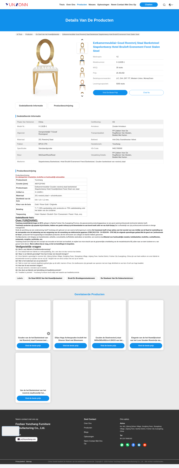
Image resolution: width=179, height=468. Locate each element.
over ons (70, 5)
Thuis (62, 5)
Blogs (86, 436)
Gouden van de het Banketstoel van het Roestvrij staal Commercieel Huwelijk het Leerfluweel (33, 343)
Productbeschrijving (63, 106)
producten (82, 5)
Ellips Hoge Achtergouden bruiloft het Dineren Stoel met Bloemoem (70, 343)
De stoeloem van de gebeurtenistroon (117, 282)
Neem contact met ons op (93, 446)
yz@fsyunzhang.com (26, 443)
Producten (28, 34)
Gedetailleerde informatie (31, 106)
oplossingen (103, 5)
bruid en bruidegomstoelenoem (81, 282)
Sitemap (29, 465)
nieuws (92, 5)
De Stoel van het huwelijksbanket (47, 34)
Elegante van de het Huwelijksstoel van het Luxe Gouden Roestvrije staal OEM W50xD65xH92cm (146, 343)
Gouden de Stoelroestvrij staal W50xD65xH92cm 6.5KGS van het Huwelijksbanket (108, 343)
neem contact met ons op (123, 5)
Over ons (87, 427)
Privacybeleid (20, 465)
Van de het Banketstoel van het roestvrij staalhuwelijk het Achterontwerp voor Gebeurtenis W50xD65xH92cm (33, 395)
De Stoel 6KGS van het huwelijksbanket (45, 282)
